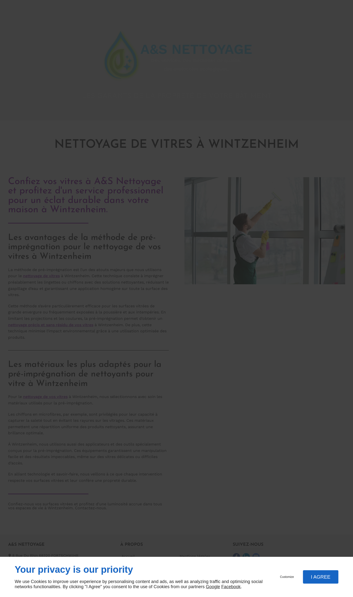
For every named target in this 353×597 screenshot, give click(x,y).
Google (213, 586)
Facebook (231, 586)
